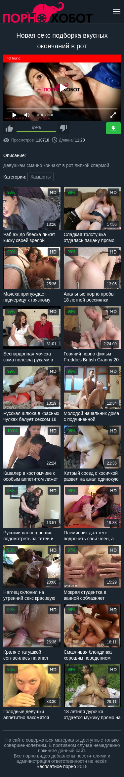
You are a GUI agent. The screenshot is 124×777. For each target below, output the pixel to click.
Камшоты (40, 177)
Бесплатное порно (56, 766)
